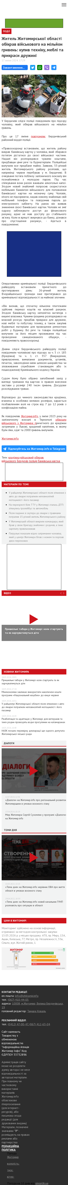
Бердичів (22, 461)
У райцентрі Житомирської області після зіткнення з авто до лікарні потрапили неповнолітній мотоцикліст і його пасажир (37, 496)
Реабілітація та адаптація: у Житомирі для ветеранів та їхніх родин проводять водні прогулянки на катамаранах (33, 720)
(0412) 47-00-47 (18, 1024)
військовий (27, 457)
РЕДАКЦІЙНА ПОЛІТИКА (10, 1148)
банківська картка (49, 461)
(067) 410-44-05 (18, 999)
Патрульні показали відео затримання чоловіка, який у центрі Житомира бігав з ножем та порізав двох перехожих (36, 537)
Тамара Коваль (36, 1011)
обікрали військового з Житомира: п (34, 421)
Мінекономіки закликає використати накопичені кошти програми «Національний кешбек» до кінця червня (31, 693)
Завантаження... (14, 67)
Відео (7, 593)
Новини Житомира (16, 671)
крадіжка (14, 457)
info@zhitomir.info (26, 996)
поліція (33, 461)
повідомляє (38, 136)
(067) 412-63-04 (39, 1024)
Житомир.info (29, 416)
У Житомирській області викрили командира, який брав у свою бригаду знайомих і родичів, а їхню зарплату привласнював (36, 525)
